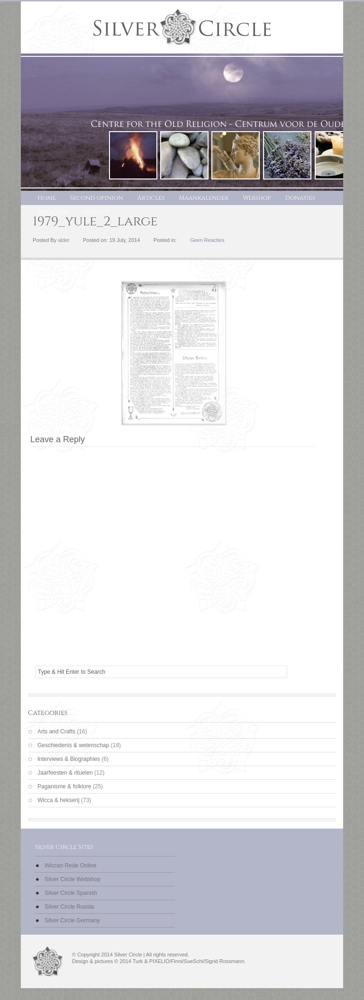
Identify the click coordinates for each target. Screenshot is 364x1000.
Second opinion (96, 198)
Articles (151, 198)
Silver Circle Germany (72, 920)
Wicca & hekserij (58, 800)
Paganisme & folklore (64, 786)
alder (63, 240)
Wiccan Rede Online (70, 865)
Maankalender (203, 198)
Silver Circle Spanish (71, 893)
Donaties (300, 198)
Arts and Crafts (56, 731)
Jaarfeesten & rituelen (65, 772)
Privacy (96, 212)
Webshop (257, 198)
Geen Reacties (207, 240)
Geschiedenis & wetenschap (73, 745)
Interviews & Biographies (68, 759)
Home (46, 198)
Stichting (53, 212)
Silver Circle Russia (69, 906)
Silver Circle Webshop (72, 879)
